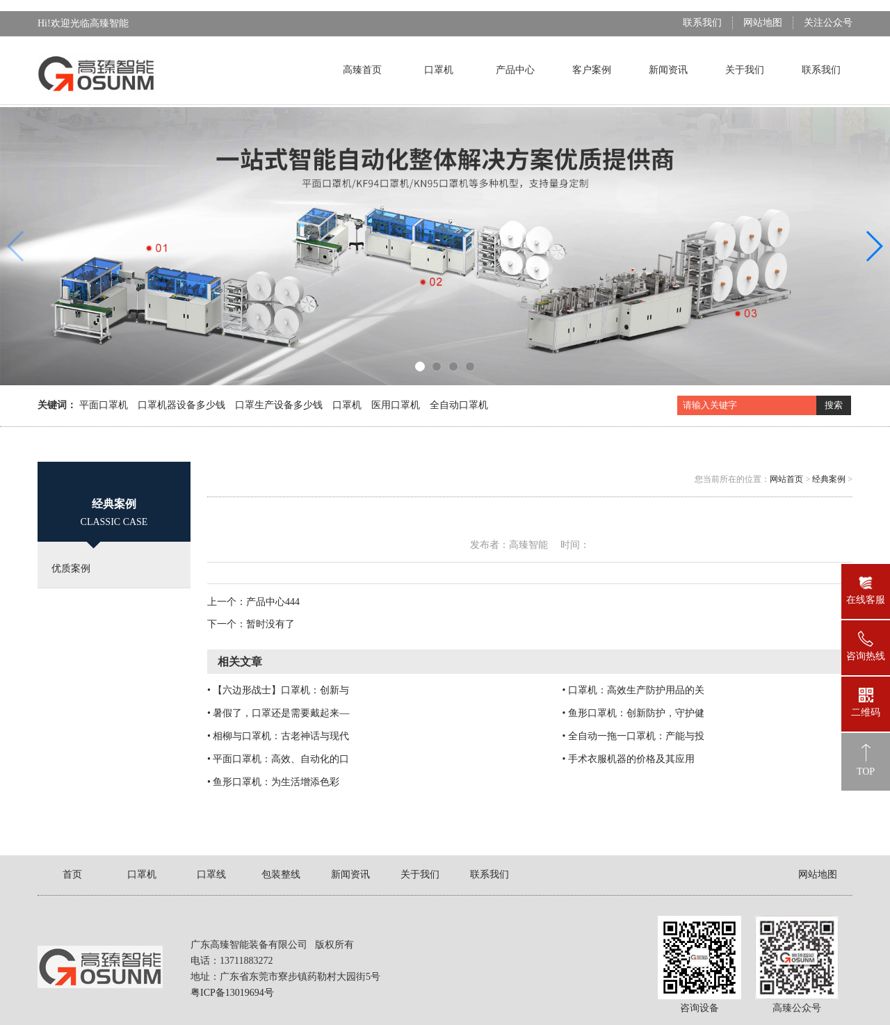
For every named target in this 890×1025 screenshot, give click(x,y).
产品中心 (515, 70)
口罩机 (438, 70)
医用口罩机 (395, 405)
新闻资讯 (668, 70)
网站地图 (762, 22)
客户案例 (591, 70)
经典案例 (829, 479)
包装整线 (280, 874)
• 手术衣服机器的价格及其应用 (628, 759)
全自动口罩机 (459, 405)
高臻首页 (362, 70)
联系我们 (702, 22)
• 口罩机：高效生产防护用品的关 (633, 690)
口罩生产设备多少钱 (279, 405)
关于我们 (744, 70)
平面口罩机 (103, 405)
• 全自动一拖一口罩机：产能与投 (633, 736)
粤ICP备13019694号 (232, 992)
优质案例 (70, 568)
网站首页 (786, 479)
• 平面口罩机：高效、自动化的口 (278, 759)
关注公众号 (828, 22)
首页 (72, 874)
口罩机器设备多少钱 (181, 405)
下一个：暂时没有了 (251, 624)
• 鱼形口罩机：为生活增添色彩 (273, 782)
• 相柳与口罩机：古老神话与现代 (278, 736)
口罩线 (211, 874)
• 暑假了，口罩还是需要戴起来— (278, 713)
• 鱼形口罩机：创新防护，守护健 (633, 713)
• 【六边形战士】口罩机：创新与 (278, 690)
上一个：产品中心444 (253, 602)
